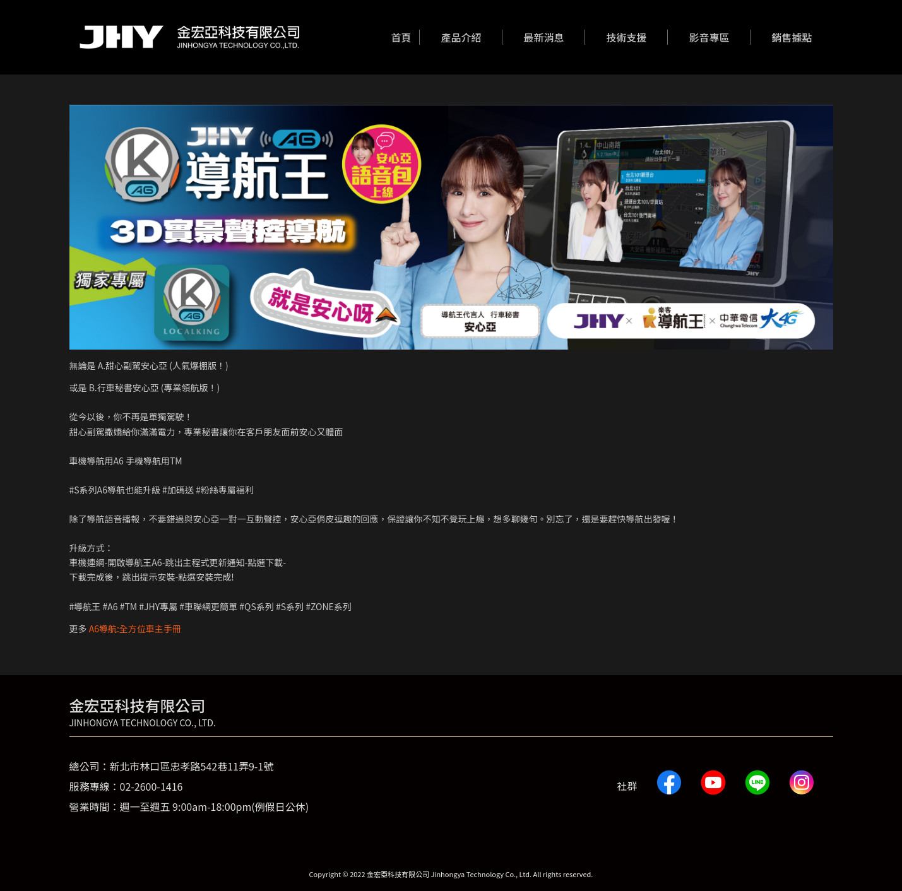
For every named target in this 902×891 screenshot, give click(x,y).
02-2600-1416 (151, 786)
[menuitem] (401, 37)
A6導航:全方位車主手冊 (135, 628)
